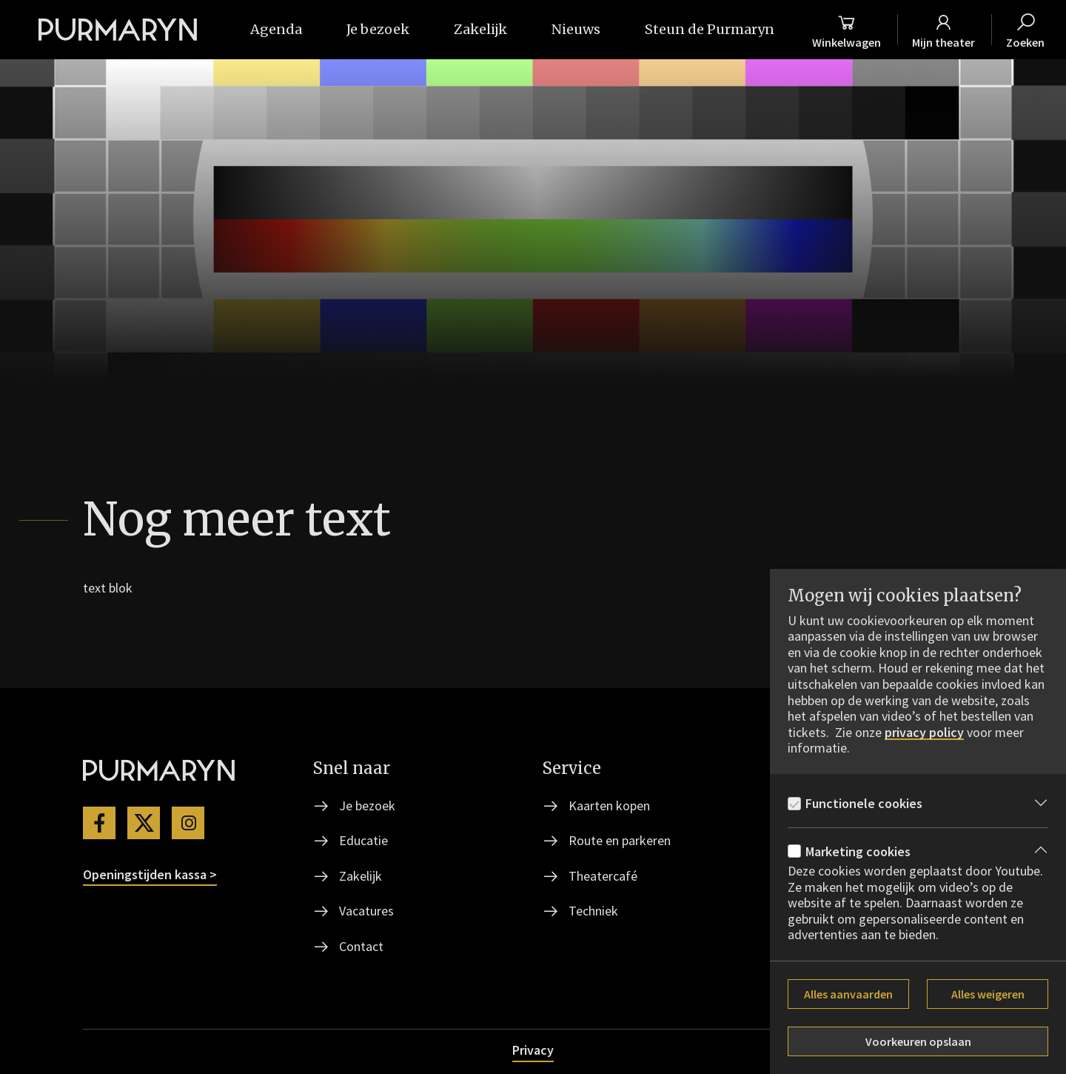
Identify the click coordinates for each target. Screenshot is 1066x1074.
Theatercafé (603, 875)
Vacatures (366, 910)
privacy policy (924, 732)
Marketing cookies (858, 851)
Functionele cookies (863, 803)
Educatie (363, 840)
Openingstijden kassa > (150, 874)
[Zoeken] (1025, 29)
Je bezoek (367, 805)
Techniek (593, 910)
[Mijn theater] (943, 29)
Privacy (533, 1049)
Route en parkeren (620, 840)
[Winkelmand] (846, 29)
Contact (361, 946)
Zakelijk (360, 875)
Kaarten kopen (609, 805)
